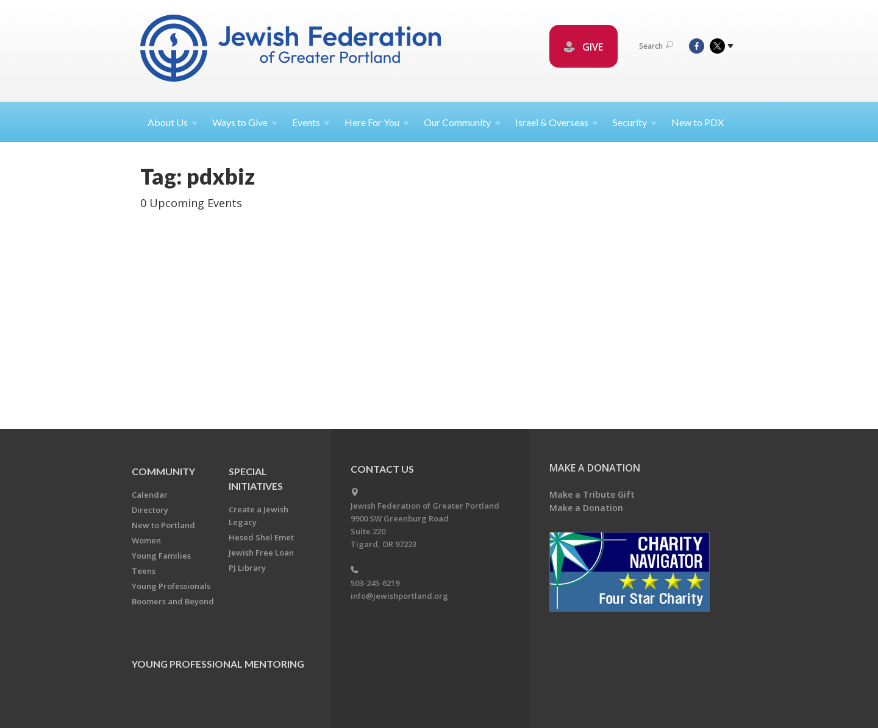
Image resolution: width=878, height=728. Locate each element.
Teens (143, 570)
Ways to (244, 122)
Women (146, 540)
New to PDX (697, 122)
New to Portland (163, 525)
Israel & (556, 122)
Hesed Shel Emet (261, 537)
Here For (376, 122)
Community (163, 471)
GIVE (583, 47)
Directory (150, 509)
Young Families (161, 555)
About (173, 122)
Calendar (150, 494)
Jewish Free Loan (261, 552)
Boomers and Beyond (173, 601)
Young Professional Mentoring (218, 664)
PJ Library (247, 567)
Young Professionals (171, 586)
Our (462, 122)
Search (656, 46)
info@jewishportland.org (399, 595)
